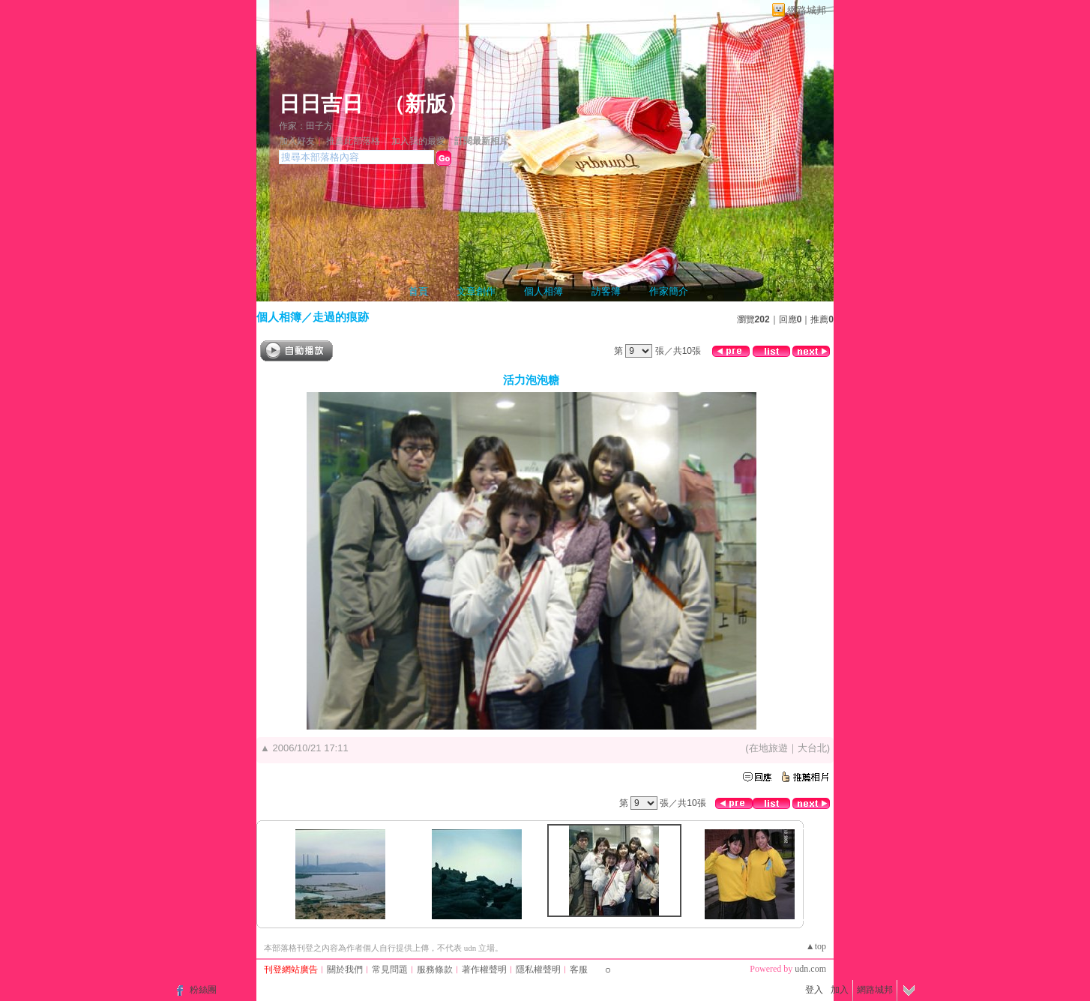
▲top (816, 946)
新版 (426, 103)
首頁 (418, 291)
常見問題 (390, 969)
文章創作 (476, 291)
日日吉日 (321, 103)
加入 (840, 990)
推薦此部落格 (353, 141)
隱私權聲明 (538, 969)
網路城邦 (806, 10)
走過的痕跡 (341, 316)
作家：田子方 (306, 126)
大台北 (812, 748)
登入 (814, 990)
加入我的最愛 (418, 141)
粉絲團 (203, 990)
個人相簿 (543, 291)
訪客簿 (606, 291)
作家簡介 (668, 291)
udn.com (810, 969)
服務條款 (435, 969)
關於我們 (345, 969)
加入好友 (297, 141)
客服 (579, 969)
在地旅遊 (768, 748)
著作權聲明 (484, 969)
